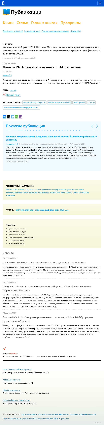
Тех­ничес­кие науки (16, 243)
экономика (10, 195)
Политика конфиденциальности (83, 414)
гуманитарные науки (75, 189)
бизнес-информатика (15, 189)
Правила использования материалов (55, 31)
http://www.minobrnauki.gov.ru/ (17, 369)
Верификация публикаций (13, 31)
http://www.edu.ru (11, 390)
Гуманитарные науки (17, 228)
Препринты (71, 22)
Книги (8, 22)
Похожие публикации (25, 125)
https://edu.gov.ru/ (12, 379)
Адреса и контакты (29, 414)
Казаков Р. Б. (7, 75)
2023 (37, 210)
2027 (18, 210)
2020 (52, 210)
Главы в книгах (44, 22)
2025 (27, 210)
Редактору (97, 422)
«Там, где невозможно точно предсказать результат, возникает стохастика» (44, 262)
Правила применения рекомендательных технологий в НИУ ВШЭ (30, 418)
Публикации (26, 12)
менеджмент (66, 192)
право (75, 192)
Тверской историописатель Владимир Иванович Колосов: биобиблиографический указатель (51, 138)
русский (13, 90)
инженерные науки (14, 192)
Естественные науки (17, 231)
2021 (47, 210)
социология (84, 192)
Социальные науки (16, 240)
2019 (57, 210)
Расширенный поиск (32, 31)
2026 (23, 210)
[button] (24, 130)
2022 (42, 210)
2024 (32, 210)
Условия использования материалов (53, 414)
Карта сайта (64, 418)
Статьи (22, 22)
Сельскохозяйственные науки (21, 237)
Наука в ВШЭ (75, 31)
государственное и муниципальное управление (45, 189)
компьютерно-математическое (36, 192)
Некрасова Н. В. (12, 144)
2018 (62, 210)
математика (55, 192)
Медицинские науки (16, 234)
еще (67, 210)
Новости (8, 253)
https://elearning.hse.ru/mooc (17, 400)
